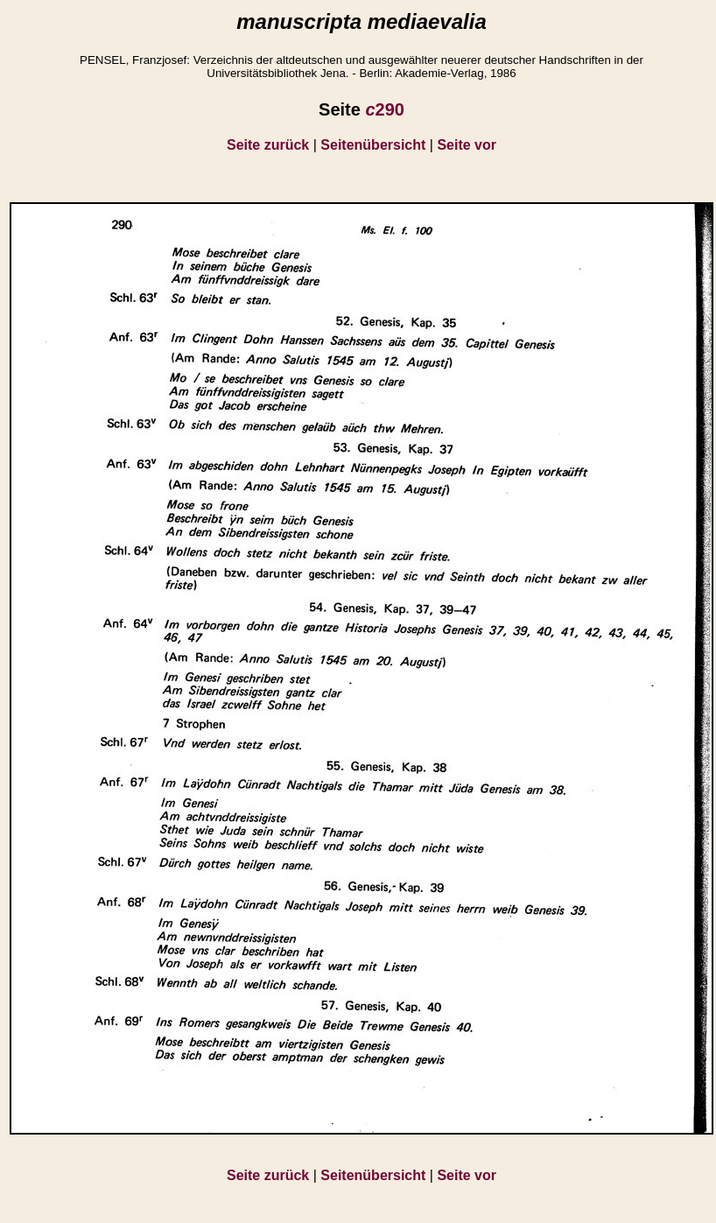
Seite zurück (268, 144)
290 (384, 109)
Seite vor (466, 144)
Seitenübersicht (372, 144)
